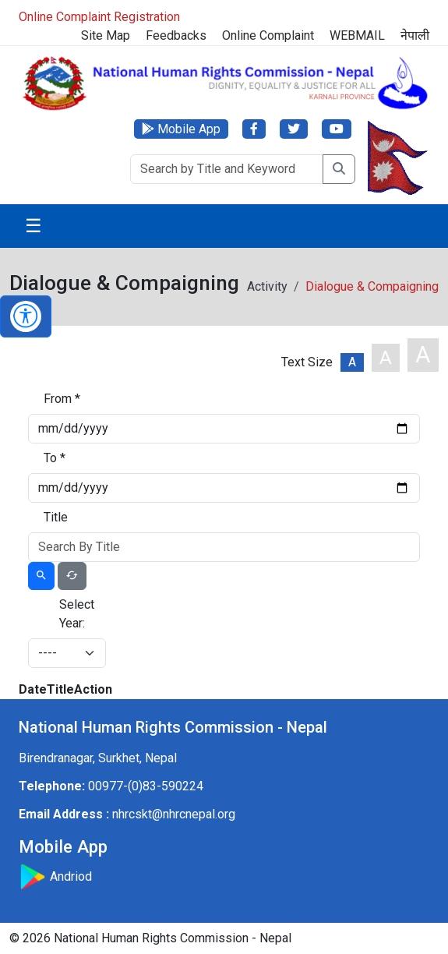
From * (62, 398)
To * (54, 457)
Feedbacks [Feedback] (176, 35)
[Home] (224, 82)
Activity (267, 286)
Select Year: (76, 614)
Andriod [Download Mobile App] (55, 876)
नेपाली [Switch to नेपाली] (414, 35)
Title (56, 517)
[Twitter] (294, 129)
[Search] (226, 169)
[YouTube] (336, 129)
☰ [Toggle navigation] (33, 226)
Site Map (105, 35)
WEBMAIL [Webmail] (357, 35)
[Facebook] (254, 129)
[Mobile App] (181, 129)
